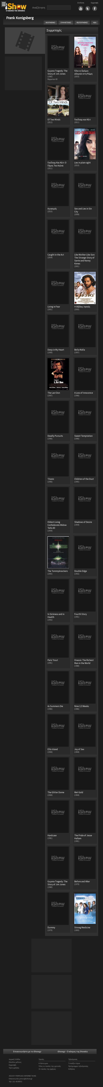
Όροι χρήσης (14, 1068)
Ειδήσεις (71, 1069)
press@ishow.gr (25, 1078)
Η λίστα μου (43, 1063)
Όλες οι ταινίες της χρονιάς (50, 1066)
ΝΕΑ (94, 22)
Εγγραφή (94, 2)
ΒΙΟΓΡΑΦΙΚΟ (50, 22)
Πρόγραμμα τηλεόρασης (78, 1066)
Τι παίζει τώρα (74, 1063)
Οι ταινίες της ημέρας (47, 1069)
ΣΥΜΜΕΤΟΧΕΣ (65, 22)
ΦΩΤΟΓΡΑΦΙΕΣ (82, 22)
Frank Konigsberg (20, 17)
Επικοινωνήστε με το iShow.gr (27, 1051)
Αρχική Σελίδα (14, 1059)
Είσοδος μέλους (15, 1062)
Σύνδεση (80, 2)
